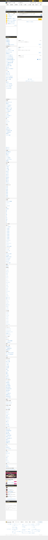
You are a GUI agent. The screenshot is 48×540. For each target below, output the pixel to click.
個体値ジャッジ (7, 439)
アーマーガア (7, 315)
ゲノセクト (7, 276)
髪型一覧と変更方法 (8, 387)
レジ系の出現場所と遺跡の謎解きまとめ (10, 59)
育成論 (33, 4)
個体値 (6, 372)
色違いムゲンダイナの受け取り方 (9, 68)
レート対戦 (7, 370)
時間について (7, 421)
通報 (40, 40)
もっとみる (15, 25)
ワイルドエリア (7, 156)
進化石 (6, 457)
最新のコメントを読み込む (29, 21)
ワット (6, 204)
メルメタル (7, 270)
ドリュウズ (7, 321)
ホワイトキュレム (8, 282)
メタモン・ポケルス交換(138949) (9, 354)
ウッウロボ (7, 406)
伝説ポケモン (7, 174)
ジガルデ (7, 285)
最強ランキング (7, 153)
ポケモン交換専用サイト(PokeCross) (10, 44)
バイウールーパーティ (8, 330)
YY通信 (7, 415)
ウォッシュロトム (8, 324)
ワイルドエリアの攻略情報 (9, 201)
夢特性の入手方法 (8, 433)
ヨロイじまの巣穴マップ (8, 115)
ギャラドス (7, 318)
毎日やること (7, 376)
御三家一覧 (7, 171)
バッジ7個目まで (8, 237)
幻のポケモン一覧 (8, 74)
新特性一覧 (7, 466)
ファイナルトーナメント (8, 243)
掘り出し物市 (7, 424)
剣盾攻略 (7, 4)
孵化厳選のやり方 (8, 442)
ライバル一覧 (7, 249)
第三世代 (7, 189)
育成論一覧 (7, 103)
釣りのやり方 (7, 261)
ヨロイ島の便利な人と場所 (9, 130)
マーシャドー (7, 268)
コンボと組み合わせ (8, 342)
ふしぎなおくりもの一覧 (8, 159)
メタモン (7, 294)
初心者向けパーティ (8, 333)
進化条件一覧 (7, 177)
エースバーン (7, 312)
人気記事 (8, 13)
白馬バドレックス (8, 297)
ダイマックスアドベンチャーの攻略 (10, 50)
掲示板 (40, 4)
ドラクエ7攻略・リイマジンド (15, 525)
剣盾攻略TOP (7, 38)
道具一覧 (7, 451)
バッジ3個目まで (8, 231)
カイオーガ (7, 309)
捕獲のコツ (7, 373)
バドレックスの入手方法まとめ (9, 56)
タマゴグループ (7, 183)
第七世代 (7, 195)
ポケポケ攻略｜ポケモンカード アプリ (35, 525)
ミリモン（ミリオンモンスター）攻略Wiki (36, 531)
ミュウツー (7, 300)
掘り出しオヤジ (7, 147)
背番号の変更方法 (8, 390)
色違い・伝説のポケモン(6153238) (9, 352)
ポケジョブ (7, 412)
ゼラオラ (7, 273)
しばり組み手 (7, 127)
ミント (6, 454)
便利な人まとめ (7, 378)
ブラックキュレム (8, 291)
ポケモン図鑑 (20, 4)
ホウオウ (7, 288)
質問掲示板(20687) (8, 349)
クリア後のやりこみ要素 (8, 109)
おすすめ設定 (7, 255)
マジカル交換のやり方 (8, 393)
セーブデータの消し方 (8, 397)
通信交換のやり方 (8, 394)
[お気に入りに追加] (32, 2)
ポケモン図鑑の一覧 (10, 16)
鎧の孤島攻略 (11, 4)
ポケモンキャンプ (8, 418)
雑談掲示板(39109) (8, 346)
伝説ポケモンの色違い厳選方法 (9, 77)
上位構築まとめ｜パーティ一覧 (11, 23)
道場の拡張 (7, 133)
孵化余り (7, 355)
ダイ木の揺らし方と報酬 (8, 65)
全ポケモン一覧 (7, 165)
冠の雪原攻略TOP (8, 41)
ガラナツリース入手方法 (8, 86)
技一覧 (6, 445)
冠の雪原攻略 (16, 4)
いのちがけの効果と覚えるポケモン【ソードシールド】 (27, 13)
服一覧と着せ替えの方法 (8, 388)
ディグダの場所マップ (8, 106)
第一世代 (7, 186)
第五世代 (7, 192)
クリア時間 (7, 375)
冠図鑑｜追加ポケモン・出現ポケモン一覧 (12, 18)
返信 (39, 44)
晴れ (6, 210)
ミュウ (6, 279)
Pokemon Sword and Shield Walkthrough (10, 469)
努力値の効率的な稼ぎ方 (8, 430)
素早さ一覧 (7, 180)
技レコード (7, 460)
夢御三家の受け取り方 (8, 396)
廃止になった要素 (8, 361)
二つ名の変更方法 (8, 384)
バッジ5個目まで (8, 234)
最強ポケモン (37, 4)
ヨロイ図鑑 (25, 4)
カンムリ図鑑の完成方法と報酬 (9, 62)
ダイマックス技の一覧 (8, 448)
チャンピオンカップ (8, 240)
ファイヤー (7, 303)
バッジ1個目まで (8, 228)
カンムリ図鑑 (29, 4)
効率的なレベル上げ (8, 436)
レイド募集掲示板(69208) (9, 348)
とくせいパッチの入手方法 (9, 83)
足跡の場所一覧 (7, 53)
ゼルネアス (7, 306)
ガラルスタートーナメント (9, 403)
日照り (6, 219)
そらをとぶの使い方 (8, 258)
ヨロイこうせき (7, 121)
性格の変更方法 (7, 382)
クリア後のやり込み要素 (8, 246)
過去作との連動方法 (8, 385)
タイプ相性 (7, 364)
